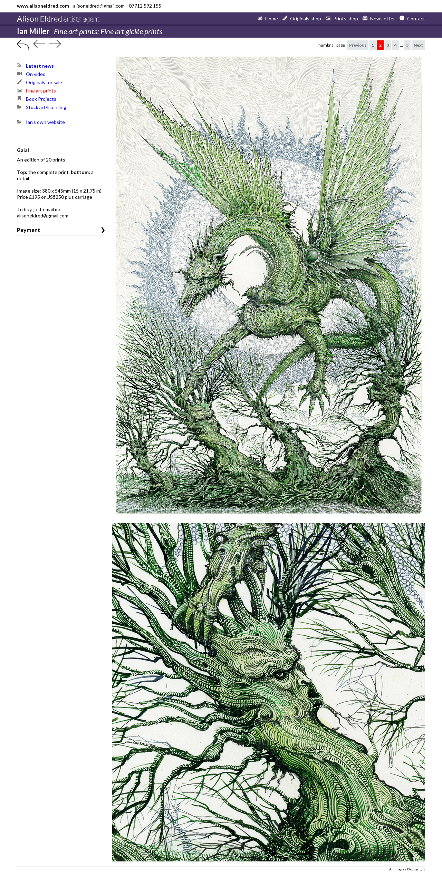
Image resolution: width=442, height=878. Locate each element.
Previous (357, 45)
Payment (28, 229)
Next (418, 45)
